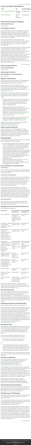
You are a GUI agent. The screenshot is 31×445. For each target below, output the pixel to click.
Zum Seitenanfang (25, 64)
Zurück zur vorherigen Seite (24, 4)
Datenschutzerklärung (21, 442)
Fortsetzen (15, 443)
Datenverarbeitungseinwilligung (11, 442)
